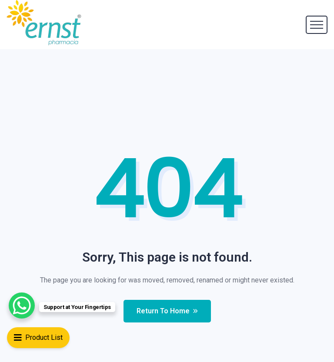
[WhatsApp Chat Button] (22, 305)
